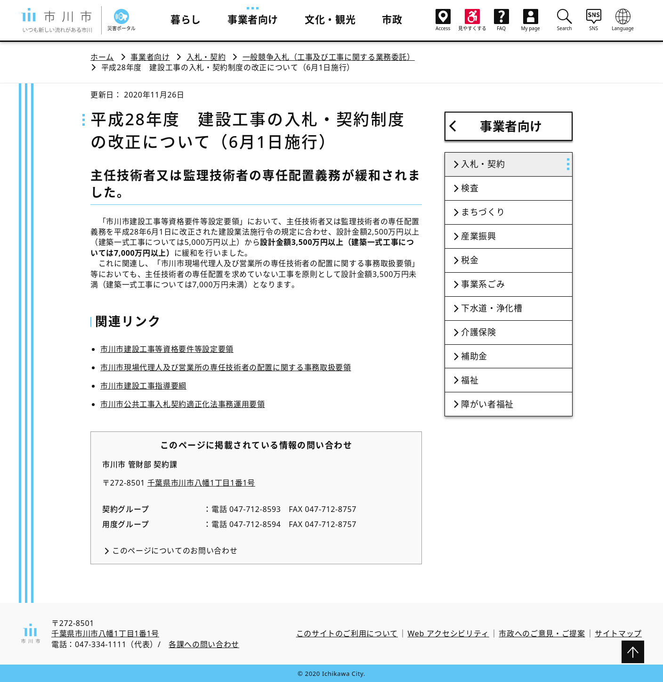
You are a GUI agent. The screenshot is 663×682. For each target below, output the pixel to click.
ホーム (102, 57)
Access (443, 20)
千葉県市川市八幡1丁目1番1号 (201, 483)
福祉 (469, 380)
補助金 (474, 356)
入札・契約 (206, 57)
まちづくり (483, 212)
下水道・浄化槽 (491, 308)
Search (564, 20)
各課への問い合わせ (204, 644)
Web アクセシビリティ (448, 633)
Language (623, 20)
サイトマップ (618, 633)
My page (531, 20)
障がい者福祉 (487, 404)
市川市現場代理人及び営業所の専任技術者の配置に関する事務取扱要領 (225, 367)
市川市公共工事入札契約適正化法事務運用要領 (182, 404)
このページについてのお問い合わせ (174, 550)
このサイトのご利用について (347, 633)
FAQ (501, 20)
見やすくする (472, 20)
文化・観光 (330, 19)
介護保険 (478, 332)
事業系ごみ (483, 284)
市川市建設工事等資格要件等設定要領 (167, 349)
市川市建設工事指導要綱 (143, 386)
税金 (469, 260)
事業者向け (252, 19)
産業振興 (478, 236)
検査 (469, 188)
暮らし (185, 19)
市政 (392, 19)
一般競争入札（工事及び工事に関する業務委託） (329, 57)
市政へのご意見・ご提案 (542, 633)
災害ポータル (121, 20)
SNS (594, 20)
